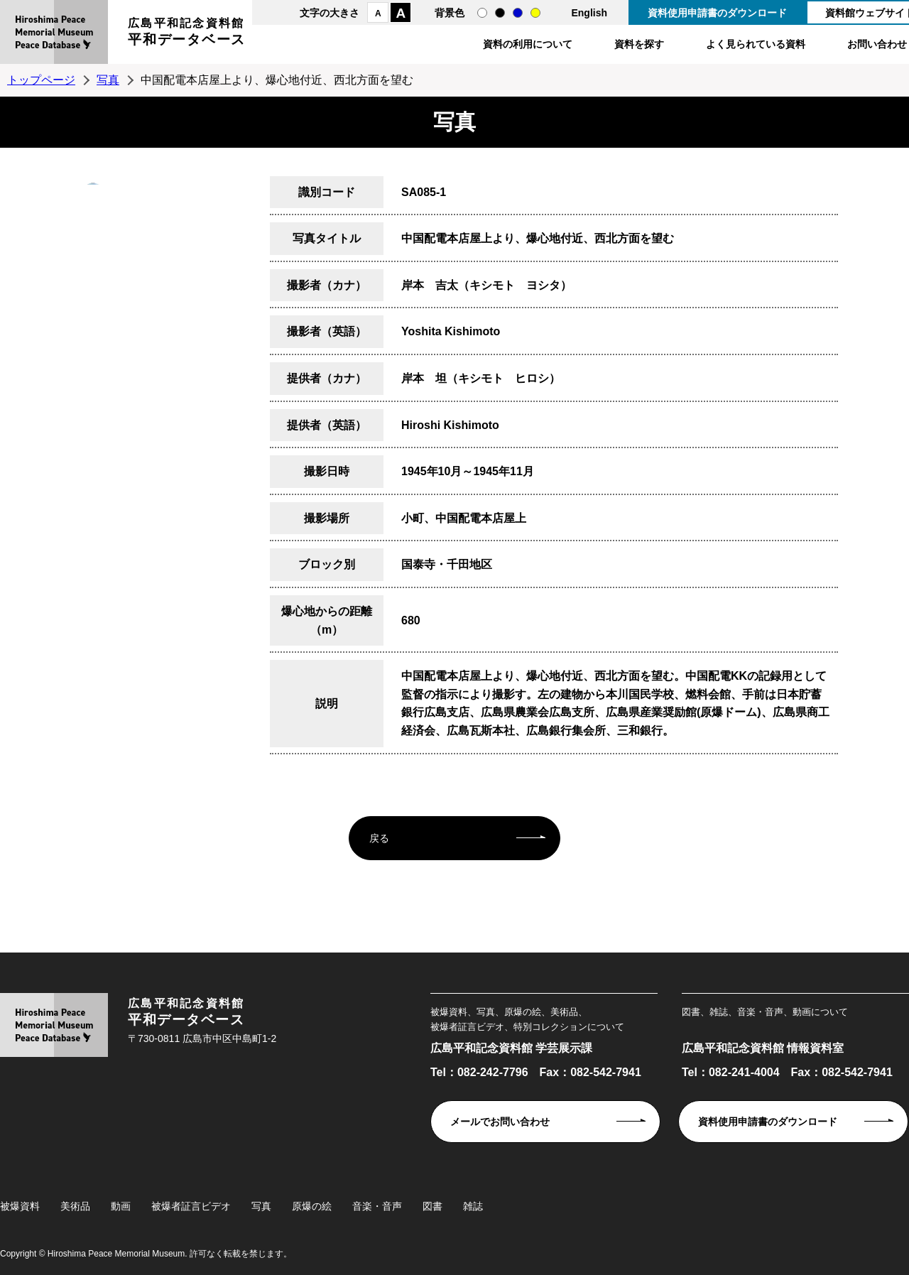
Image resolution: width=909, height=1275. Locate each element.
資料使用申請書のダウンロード (717, 12)
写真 (108, 80)
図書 (432, 1206)
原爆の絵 (312, 1206)
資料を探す (639, 44)
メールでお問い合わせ (500, 1121)
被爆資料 (20, 1206)
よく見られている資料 (755, 44)
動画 (121, 1206)
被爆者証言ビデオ (191, 1206)
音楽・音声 (377, 1206)
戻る (379, 838)
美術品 (75, 1206)
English (589, 12)
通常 (482, 13)
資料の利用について (527, 44)
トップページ (41, 80)
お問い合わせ (877, 44)
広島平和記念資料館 (187, 33)
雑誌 (473, 1206)
